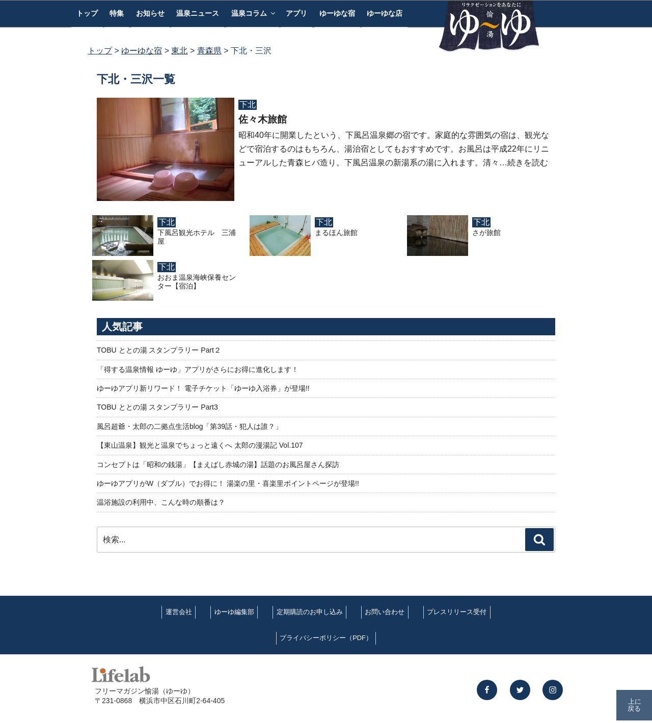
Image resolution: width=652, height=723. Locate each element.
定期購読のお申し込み (310, 612)
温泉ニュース (197, 13)
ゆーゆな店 (384, 13)
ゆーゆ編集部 (234, 612)
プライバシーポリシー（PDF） (326, 638)
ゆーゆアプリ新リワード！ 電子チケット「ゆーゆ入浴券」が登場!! (203, 388)
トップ (87, 13)
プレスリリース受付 (456, 612)
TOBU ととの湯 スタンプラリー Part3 (157, 407)
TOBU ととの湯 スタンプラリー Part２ (159, 350)
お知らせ (150, 13)
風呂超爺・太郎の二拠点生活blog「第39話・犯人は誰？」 (189, 426)
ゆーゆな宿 (337, 13)
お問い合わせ (384, 612)
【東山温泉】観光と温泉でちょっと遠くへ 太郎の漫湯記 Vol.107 (200, 445)
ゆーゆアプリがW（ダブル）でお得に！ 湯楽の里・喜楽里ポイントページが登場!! (228, 483)
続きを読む (527, 162)
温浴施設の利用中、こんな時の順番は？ (161, 502)
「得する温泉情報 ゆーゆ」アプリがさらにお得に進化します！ (197, 369)
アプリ (296, 13)
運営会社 (179, 612)
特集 (117, 13)
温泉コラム (254, 13)
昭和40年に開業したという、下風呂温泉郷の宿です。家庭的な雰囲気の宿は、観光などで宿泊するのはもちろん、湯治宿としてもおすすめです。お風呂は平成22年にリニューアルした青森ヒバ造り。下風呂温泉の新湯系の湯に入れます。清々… (393, 149)
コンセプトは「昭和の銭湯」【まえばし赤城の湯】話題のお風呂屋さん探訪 (218, 464)
